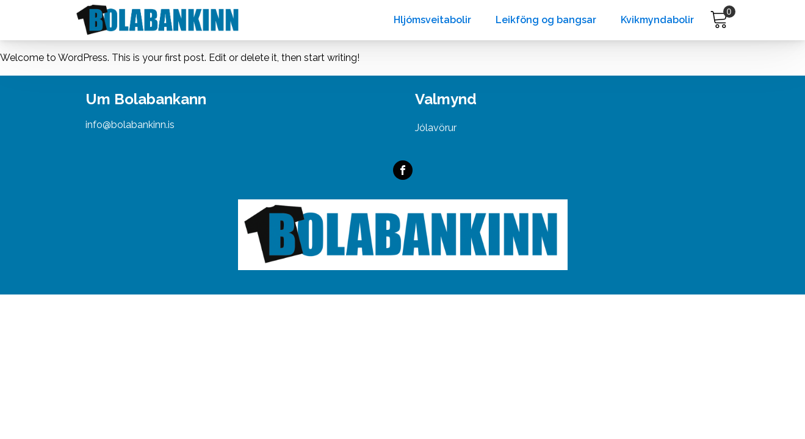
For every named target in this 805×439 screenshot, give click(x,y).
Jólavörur (436, 128)
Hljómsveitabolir (432, 20)
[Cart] (719, 20)
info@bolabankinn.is (130, 124)
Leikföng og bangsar (546, 20)
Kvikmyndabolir (657, 20)
